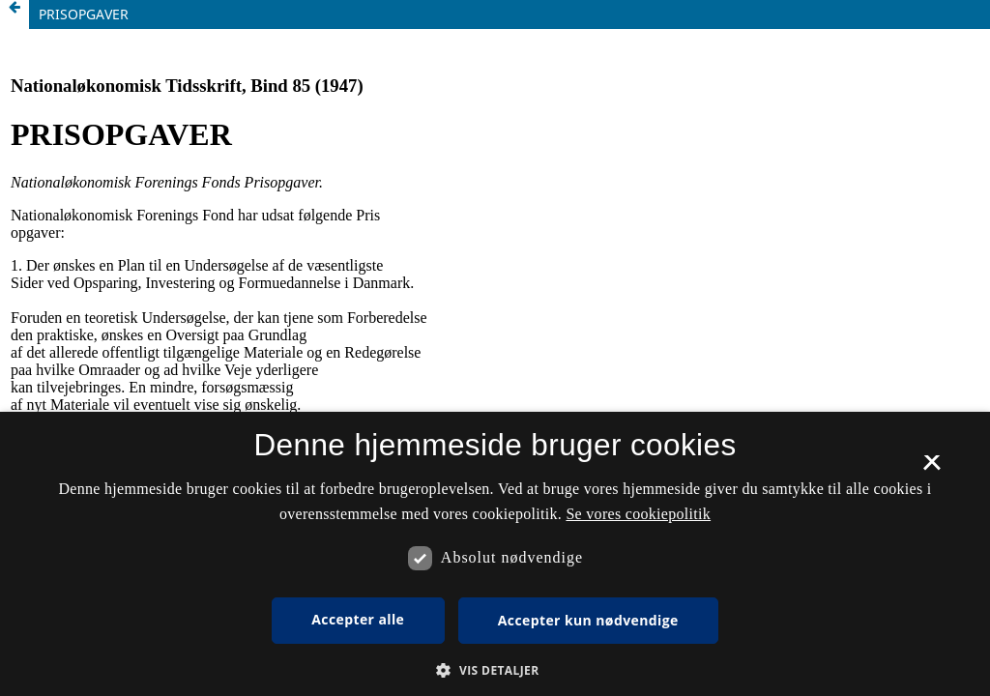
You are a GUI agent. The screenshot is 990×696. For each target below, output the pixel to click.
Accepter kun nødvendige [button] (588, 620)
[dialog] (495, 554)
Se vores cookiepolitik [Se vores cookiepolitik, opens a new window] (638, 514)
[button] (495, 670)
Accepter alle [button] (357, 619)
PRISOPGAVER (84, 14)
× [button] (931, 468)
